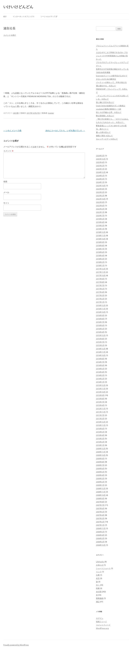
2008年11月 (100, 492)
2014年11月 (100, 352)
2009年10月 (100, 455)
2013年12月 (100, 385)
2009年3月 (100, 478)
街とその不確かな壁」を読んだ (108, 112)
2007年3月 (100, 518)
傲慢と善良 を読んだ (104, 135)
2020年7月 (100, 215)
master (51, 113)
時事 (98, 588)
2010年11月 (100, 425)
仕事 (98, 575)
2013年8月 (100, 398)
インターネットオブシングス (23, 16)
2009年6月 (100, 468)
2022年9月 (100, 202)
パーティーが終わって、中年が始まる (111, 82)
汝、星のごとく (102, 129)
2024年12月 (100, 172)
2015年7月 (100, 342)
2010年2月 (100, 442)
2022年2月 (100, 209)
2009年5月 (100, 472)
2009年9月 (100, 458)
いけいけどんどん (18, 6)
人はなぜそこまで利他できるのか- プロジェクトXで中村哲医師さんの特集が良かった (112, 55)
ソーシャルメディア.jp (49, 16)
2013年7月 (100, 402)
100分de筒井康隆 (103, 72)
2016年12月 (100, 305)
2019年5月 (100, 219)
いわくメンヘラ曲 (12, 130)
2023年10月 (100, 185)
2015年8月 (100, 338)
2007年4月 (100, 515)
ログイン (99, 618)
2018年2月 (100, 262)
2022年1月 (100, 212)
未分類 (16, 113)
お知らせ (99, 565)
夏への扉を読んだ (103, 132)
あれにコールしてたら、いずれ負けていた (65, 130)
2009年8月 (100, 462)
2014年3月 (100, 375)
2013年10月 (100, 392)
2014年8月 (100, 358)
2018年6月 (100, 252)
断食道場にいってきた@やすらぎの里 (111, 125)
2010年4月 (100, 435)
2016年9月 (100, 315)
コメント (8, 150)
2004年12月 (100, 545)
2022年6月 (100, 205)
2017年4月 (100, 292)
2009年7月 (100, 465)
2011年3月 (100, 418)
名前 (5, 181)
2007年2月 (100, 521)
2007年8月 (100, 502)
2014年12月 (100, 348)
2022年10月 (100, 199)
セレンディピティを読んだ (107, 139)
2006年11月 (100, 528)
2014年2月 (100, 378)
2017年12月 (100, 269)
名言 (98, 578)
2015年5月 (100, 345)
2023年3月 (100, 192)
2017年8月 (100, 282)
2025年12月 (100, 159)
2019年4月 (100, 222)
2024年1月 (100, 182)
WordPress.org (102, 628)
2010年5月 (100, 432)
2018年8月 (100, 245)
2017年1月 (100, 302)
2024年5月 (100, 175)
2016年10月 (100, 312)
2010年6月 (100, 428)
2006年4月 (100, 535)
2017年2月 (100, 298)
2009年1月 (100, 485)
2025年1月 (100, 169)
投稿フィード (101, 621)
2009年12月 (100, 448)
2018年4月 (100, 255)
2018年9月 (100, 242)
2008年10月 (100, 495)
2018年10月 (100, 239)
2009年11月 (100, 452)
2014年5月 (100, 368)
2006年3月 (100, 538)
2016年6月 (100, 325)
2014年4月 (100, 372)
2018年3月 (100, 259)
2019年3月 (100, 225)
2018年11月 (100, 235)
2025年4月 (100, 162)
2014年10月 (100, 355)
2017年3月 (100, 295)
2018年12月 (100, 232)
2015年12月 (100, 335)
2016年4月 (100, 332)
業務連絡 (99, 598)
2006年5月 (100, 531)
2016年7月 (100, 322)
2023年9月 (100, 189)
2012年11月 (100, 408)
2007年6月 (100, 508)
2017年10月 (100, 275)
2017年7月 (100, 285)
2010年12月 (100, 422)
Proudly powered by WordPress (16, 645)
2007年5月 (100, 511)
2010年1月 (100, 445)
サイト (6, 203)
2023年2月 (100, 195)
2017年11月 (100, 272)
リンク (98, 571)
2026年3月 (100, 155)
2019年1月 (100, 229)
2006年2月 (100, 541)
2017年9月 (100, 279)
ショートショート (103, 568)
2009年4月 (100, 475)
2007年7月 (100, 505)
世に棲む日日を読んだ (105, 102)
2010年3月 (100, 438)
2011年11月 (100, 412)
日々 (98, 585)
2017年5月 (100, 288)
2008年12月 (100, 488)
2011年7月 (100, 415)
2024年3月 (100, 179)
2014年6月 (100, 365)
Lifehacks (100, 561)
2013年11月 (100, 388)
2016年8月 (100, 318)
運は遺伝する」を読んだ (106, 85)
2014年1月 (100, 382)
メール (6, 192)
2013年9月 (100, 395)
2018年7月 (100, 249)
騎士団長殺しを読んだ (105, 115)
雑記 (98, 601)
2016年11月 (100, 308)
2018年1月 (100, 265)
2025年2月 (100, 165)
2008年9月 (100, 498)
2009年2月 (100, 482)
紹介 (5, 16)
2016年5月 (100, 328)
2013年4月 (100, 405)
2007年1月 (100, 525)
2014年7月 (100, 362)
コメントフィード (103, 625)
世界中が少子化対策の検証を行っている (112, 69)
